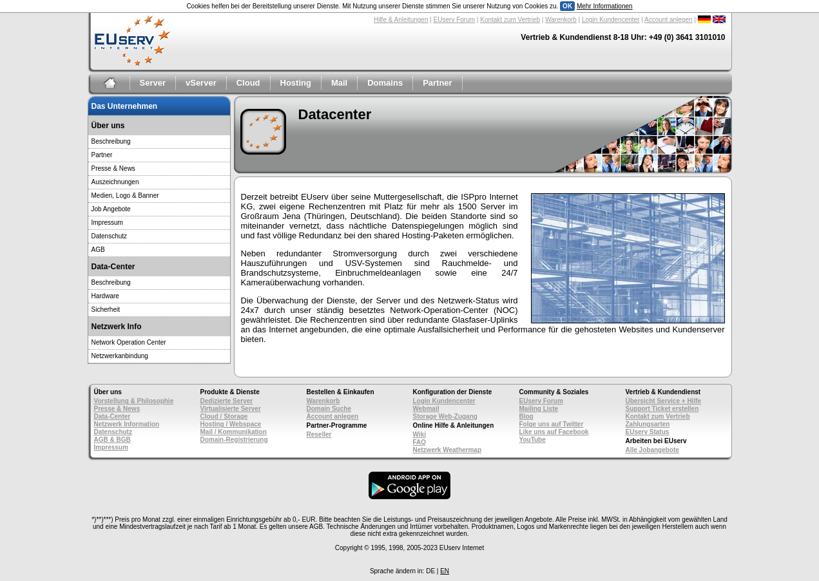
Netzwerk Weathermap (447, 449)
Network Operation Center (129, 342)
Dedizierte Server (226, 401)
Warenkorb (561, 19)
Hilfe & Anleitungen (401, 19)
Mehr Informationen (605, 6)
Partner (437, 83)
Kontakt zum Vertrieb (510, 19)
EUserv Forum (454, 19)
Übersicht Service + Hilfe (664, 401)
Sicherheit (106, 309)
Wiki (419, 434)
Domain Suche (329, 408)
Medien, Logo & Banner (125, 195)
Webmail (426, 408)
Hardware (105, 296)
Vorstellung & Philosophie (134, 401)
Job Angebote (111, 209)
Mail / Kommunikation (233, 431)
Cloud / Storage (224, 416)
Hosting (295, 83)
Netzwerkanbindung (120, 355)
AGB (98, 249)
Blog (526, 416)
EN (444, 571)
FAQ (420, 442)
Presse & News (113, 168)
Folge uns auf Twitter (551, 424)
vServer (201, 83)
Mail (339, 83)
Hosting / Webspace (231, 424)
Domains (385, 83)
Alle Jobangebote (652, 449)
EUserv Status (648, 431)
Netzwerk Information (127, 424)
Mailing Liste (539, 408)
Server (153, 83)
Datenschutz (110, 236)
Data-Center (112, 416)
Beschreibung (111, 141)
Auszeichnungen (115, 182)
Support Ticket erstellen (662, 408)
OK (567, 6)
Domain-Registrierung (234, 439)
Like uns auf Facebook (554, 431)
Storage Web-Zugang (445, 416)
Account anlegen (668, 19)
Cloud (248, 83)
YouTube (532, 439)
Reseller (319, 434)
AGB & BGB (112, 439)
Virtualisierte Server (230, 408)
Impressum (107, 222)
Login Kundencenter (611, 19)
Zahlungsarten (648, 424)
